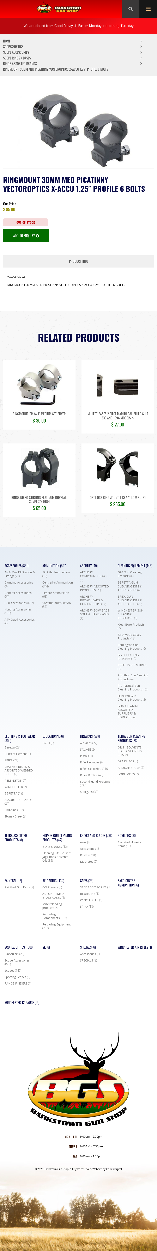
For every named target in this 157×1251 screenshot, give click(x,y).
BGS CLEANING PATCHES (128, 657)
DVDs (48, 743)
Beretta (12, 747)
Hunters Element (18, 754)
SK (46, 947)
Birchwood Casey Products (129, 636)
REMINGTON (15, 780)
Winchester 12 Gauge (22, 1002)
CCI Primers (52, 887)
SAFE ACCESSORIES (95, 887)
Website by (107, 1169)
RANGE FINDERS (18, 983)
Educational (53, 736)
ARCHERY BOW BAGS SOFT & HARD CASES (94, 614)
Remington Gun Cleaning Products (132, 646)
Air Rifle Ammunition (56, 574)
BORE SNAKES (54, 847)
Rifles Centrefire (94, 769)
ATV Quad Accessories (20, 621)
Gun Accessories (19, 603)
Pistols (86, 756)
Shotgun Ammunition (56, 605)
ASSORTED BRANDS (18, 801)
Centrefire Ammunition (57, 584)
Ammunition (54, 566)
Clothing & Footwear (20, 738)
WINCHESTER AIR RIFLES (135, 947)
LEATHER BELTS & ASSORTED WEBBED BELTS (19, 770)
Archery (89, 566)
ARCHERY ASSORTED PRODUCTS (94, 588)
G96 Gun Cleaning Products (129, 574)
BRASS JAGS (128, 761)
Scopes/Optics (13, 46)
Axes (85, 842)
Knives (88, 855)
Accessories (17, 566)
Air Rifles (88, 743)
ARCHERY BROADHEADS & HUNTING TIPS (93, 600)
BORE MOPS (128, 774)
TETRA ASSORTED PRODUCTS (16, 837)
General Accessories (18, 594)
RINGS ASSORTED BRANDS (20, 63)
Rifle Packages (91, 762)
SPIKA (11, 760)
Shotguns (89, 792)
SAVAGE (87, 749)
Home (6, 41)
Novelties (127, 835)
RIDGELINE (89, 894)
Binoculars (14, 954)
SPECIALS (88, 960)
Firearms (90, 736)
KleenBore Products (131, 626)
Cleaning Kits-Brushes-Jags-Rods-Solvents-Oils (57, 856)
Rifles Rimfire (91, 775)
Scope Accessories (16, 52)
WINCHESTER (16, 787)
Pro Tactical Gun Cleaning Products (132, 687)
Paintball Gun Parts (19, 887)
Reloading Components (54, 916)
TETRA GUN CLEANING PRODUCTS (131, 738)
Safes (86, 881)
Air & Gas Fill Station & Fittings (20, 574)
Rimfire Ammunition (55, 594)
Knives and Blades (96, 835)
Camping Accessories (19, 584)
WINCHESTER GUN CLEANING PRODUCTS (130, 614)
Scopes (13, 970)
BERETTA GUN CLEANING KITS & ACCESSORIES (130, 586)
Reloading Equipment (56, 926)
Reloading (53, 881)
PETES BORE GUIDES (132, 667)
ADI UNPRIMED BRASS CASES (53, 895)
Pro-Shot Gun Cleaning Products (133, 677)
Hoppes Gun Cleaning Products (57, 837)
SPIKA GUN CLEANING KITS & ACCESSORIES (130, 600)
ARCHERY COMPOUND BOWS (93, 576)
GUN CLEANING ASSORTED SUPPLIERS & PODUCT (128, 711)
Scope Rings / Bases (17, 58)
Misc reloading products (52, 906)
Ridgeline (14, 810)
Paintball (13, 881)
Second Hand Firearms (95, 783)
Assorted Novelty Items (129, 844)
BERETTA (14, 793)
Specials (88, 947)
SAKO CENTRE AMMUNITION (128, 883)
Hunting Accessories (18, 611)
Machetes (88, 861)
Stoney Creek (15, 816)
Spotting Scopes (17, 977)
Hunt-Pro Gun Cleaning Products (132, 697)
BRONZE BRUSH (131, 768)
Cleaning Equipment (135, 566)
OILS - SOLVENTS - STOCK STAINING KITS (130, 751)
